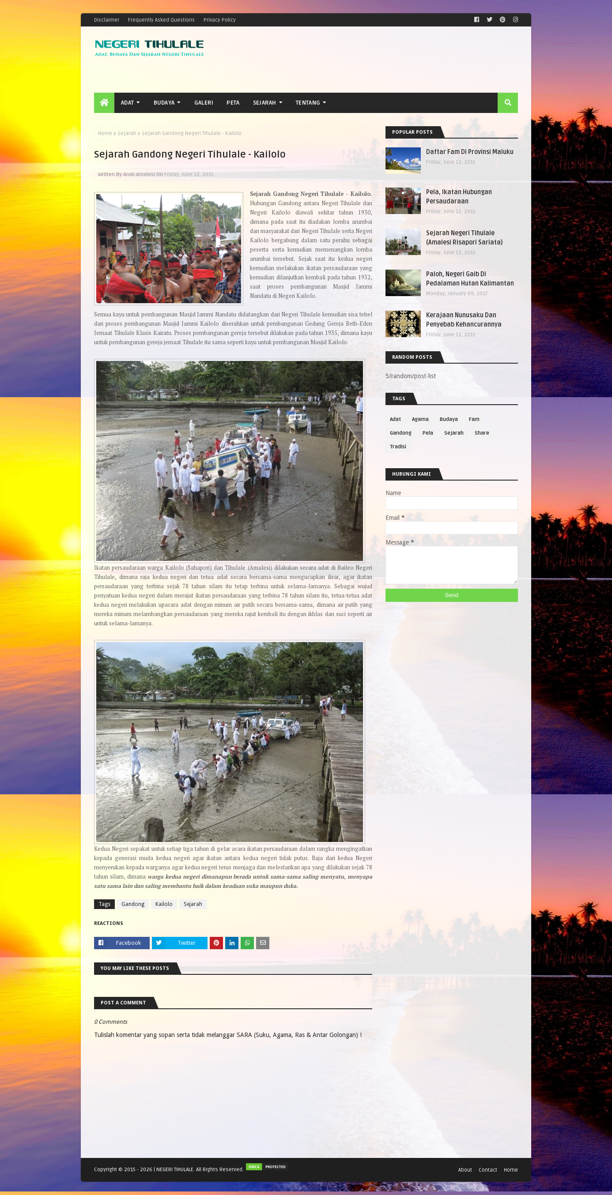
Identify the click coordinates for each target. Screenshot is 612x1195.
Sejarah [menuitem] (264, 102)
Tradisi (398, 446)
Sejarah (126, 133)
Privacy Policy (220, 20)
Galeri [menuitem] (204, 102)
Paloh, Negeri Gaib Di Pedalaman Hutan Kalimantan (470, 279)
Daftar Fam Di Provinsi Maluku (470, 152)
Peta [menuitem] (233, 102)
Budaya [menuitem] (164, 102)
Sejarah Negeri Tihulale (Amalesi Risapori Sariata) (464, 237)
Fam (474, 419)
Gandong (132, 904)
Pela (428, 433)
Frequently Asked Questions (161, 20)
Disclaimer (106, 20)
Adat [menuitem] (127, 102)
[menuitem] (104, 103)
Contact (488, 1170)
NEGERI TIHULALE (174, 1169)
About (465, 1170)
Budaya (449, 419)
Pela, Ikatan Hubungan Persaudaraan (459, 196)
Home (105, 133)
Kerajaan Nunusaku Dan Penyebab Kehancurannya (464, 320)
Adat (395, 419)
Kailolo (164, 904)
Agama (420, 419)
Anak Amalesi (139, 174)
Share (482, 433)
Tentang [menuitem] (308, 102)
